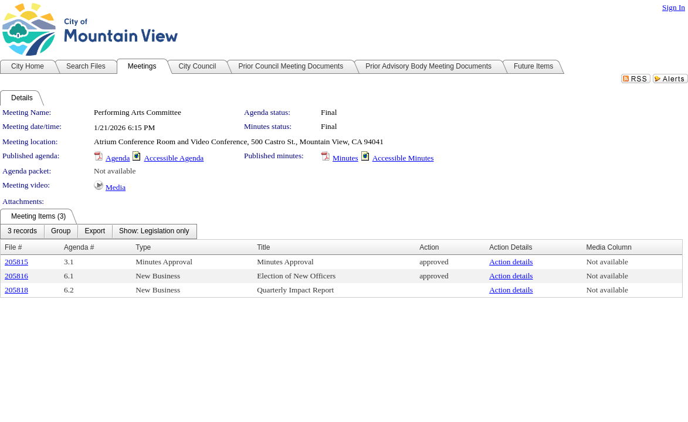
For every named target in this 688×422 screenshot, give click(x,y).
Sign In (673, 7)
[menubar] (98, 231)
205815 (16, 261)
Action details (511, 261)
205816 (16, 275)
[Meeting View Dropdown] (154, 231)
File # (13, 247)
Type (143, 247)
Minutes (345, 158)
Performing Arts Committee (137, 112)
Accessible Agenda (174, 158)
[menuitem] (22, 231)
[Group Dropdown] (60, 231)
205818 (16, 289)
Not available (114, 170)
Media (116, 187)
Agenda (118, 158)
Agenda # (79, 247)
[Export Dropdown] (94, 231)
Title (263, 247)
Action (429, 247)
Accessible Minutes (403, 158)
